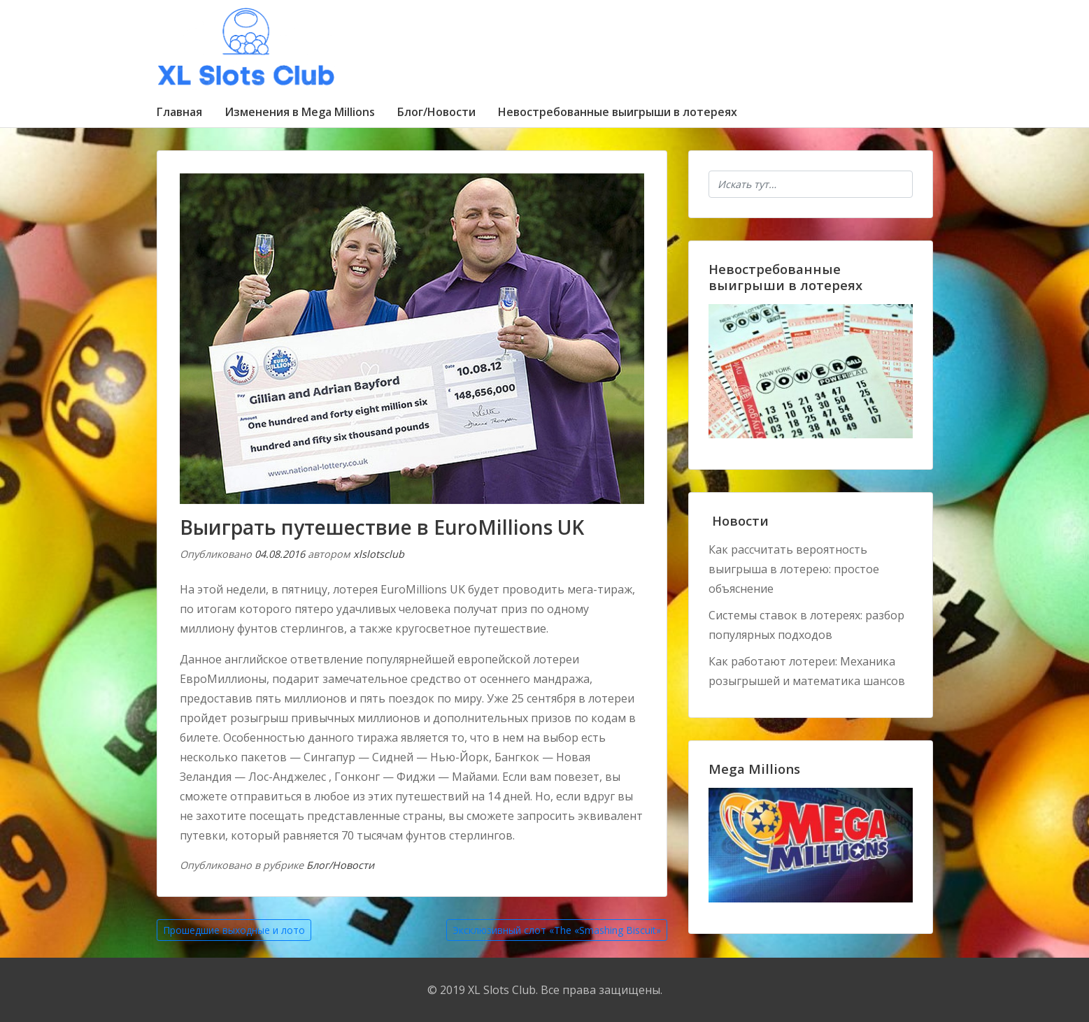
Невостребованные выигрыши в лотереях (617, 112)
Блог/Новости (436, 112)
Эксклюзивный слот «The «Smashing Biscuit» (557, 930)
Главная (179, 112)
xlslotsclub (378, 554)
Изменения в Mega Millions (300, 112)
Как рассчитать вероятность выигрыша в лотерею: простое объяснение (794, 569)
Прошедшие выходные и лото (234, 930)
